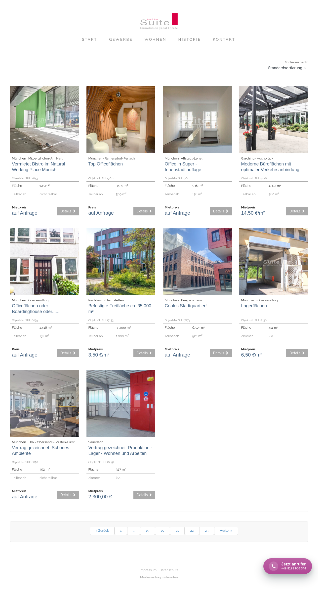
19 (147, 530)
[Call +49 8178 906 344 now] (287, 566)
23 (206, 530)
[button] (305, 68)
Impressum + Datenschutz (159, 570)
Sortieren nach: (296, 62)
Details (68, 211)
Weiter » (226, 530)
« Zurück (102, 530)
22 (192, 530)
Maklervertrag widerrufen (159, 577)
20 (162, 530)
